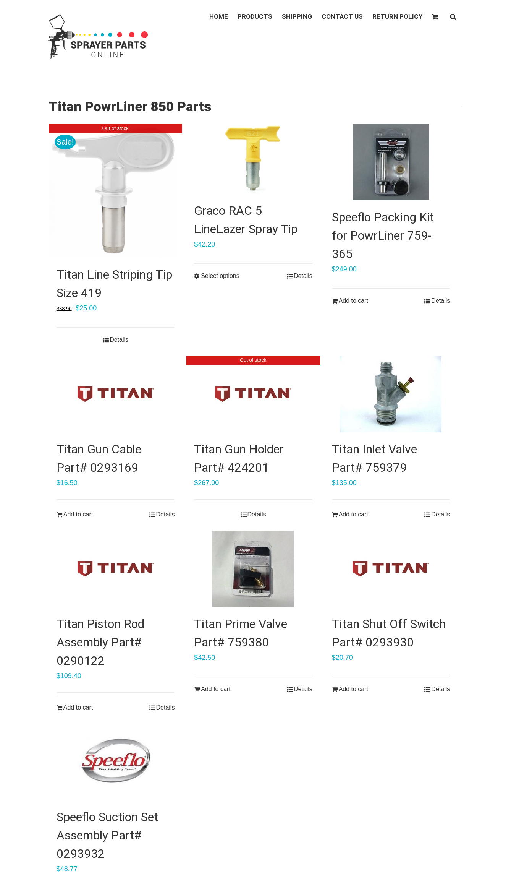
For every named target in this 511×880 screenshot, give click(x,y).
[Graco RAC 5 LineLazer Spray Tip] (253, 159)
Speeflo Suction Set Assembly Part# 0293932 (107, 835)
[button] (453, 16)
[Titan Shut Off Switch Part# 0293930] (391, 569)
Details (119, 339)
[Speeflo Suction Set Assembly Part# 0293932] (116, 762)
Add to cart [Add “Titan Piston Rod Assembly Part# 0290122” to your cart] (78, 707)
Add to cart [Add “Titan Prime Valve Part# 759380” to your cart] (215, 689)
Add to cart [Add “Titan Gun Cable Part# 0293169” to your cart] (78, 514)
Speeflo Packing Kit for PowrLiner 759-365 (383, 235)
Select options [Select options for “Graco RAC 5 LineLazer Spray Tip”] (220, 276)
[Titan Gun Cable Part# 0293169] (116, 394)
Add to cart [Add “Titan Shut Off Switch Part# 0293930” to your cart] (353, 689)
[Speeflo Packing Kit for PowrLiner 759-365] (391, 162)
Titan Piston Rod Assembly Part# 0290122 (100, 642)
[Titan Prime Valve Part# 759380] (253, 569)
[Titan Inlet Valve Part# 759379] (391, 394)
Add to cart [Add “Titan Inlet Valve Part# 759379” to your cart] (353, 514)
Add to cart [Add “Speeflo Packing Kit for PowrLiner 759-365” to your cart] (353, 300)
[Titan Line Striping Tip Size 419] (116, 191)
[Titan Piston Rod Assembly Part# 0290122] (116, 569)
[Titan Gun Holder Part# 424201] (253, 394)
